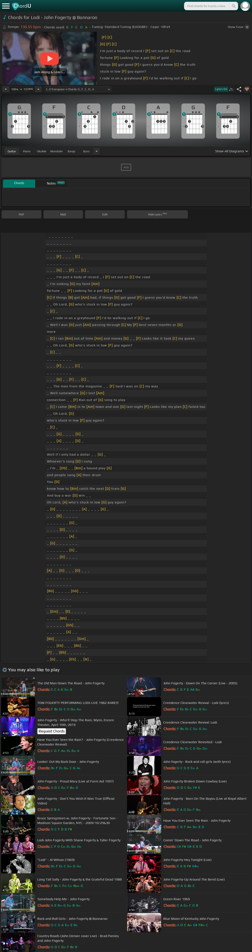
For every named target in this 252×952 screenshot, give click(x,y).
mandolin (56, 151)
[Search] (233, 6)
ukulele (41, 151)
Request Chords (52, 731)
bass (86, 151)
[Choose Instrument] (96, 151)
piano (26, 151)
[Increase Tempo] (38, 89)
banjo (71, 151)
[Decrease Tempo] (5, 89)
